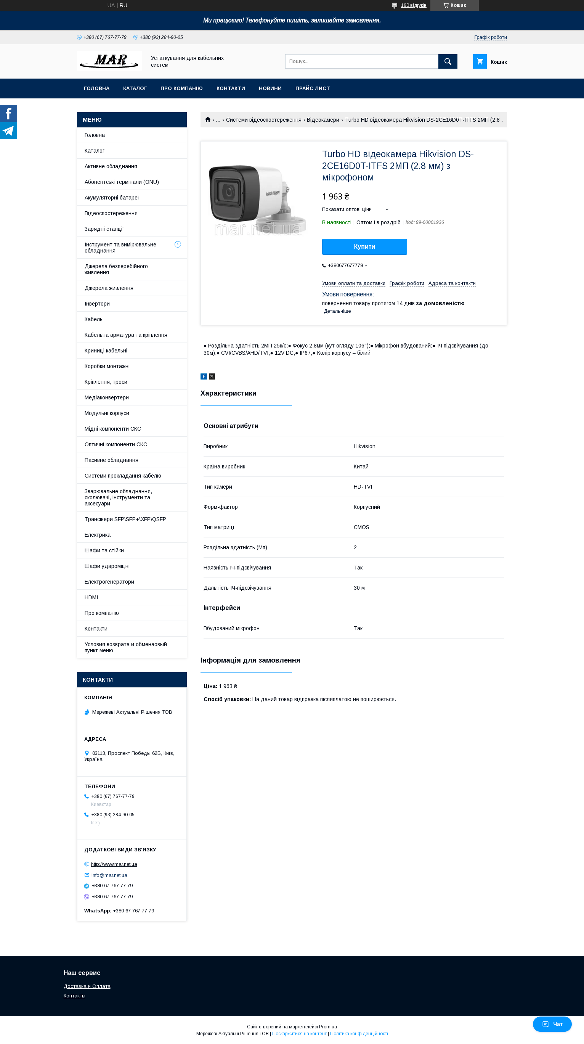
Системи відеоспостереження (264, 120)
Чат (552, 1024)
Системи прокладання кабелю (123, 476)
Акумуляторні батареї (112, 198)
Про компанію (181, 88)
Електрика (98, 535)
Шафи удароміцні (107, 566)
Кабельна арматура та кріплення (126, 335)
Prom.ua (328, 1027)
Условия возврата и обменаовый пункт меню (126, 647)
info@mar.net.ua (109, 875)
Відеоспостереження (111, 213)
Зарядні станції (104, 229)
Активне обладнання (111, 166)
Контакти (231, 88)
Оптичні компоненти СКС (116, 444)
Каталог (135, 88)
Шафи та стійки (104, 550)
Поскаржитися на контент (299, 1033)
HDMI (91, 597)
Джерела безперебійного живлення (116, 269)
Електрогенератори (109, 582)
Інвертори (97, 304)
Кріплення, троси (106, 382)
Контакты (74, 996)
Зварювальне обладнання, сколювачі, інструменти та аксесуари (118, 497)
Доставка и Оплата (87, 986)
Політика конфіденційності (359, 1033)
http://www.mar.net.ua (114, 864)
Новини (270, 88)
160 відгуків (414, 5)
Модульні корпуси (107, 413)
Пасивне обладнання (111, 460)
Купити (364, 246)
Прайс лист (312, 88)
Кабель (94, 319)
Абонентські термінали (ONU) (122, 182)
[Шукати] (447, 61)
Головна (96, 88)
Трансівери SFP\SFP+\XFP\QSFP (125, 519)
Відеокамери (323, 120)
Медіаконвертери (107, 397)
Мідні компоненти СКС (113, 429)
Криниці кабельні (106, 350)
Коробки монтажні (107, 366)
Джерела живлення (109, 288)
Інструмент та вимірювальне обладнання (120, 247)
